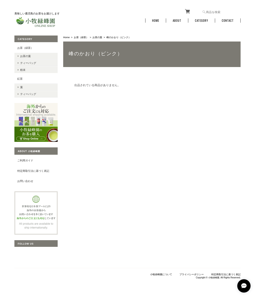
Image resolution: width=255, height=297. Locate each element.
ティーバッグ (28, 62)
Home (155, 20)
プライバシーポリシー (191, 274)
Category (201, 20)
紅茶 (20, 78)
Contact (228, 20)
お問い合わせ (25, 181)
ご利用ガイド (25, 160)
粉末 (23, 69)
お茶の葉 (97, 37)
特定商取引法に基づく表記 (33, 170)
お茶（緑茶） (81, 37)
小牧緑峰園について (161, 274)
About (177, 20)
